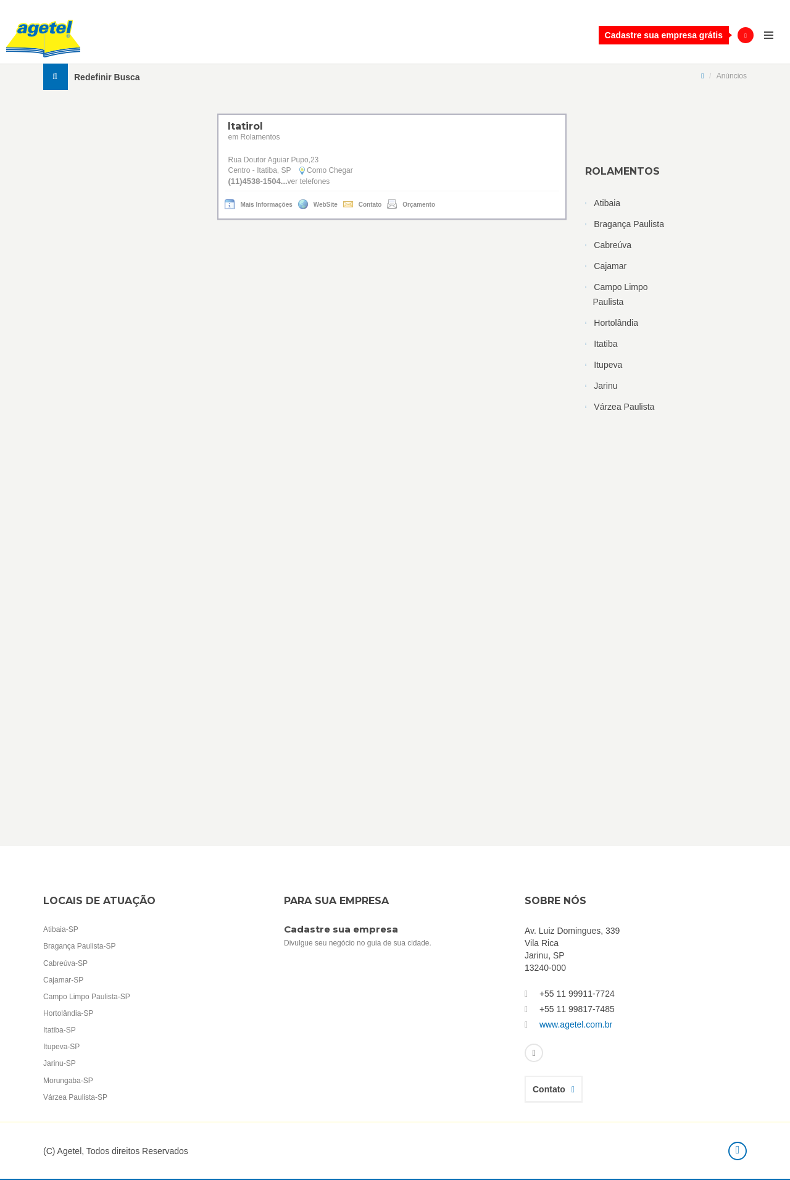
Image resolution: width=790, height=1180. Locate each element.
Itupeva (608, 365)
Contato (554, 1089)
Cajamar (610, 266)
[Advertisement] (666, 522)
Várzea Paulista (624, 407)
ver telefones (309, 181)
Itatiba (605, 344)
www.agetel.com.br (575, 1024)
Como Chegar (329, 170)
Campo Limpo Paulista (620, 294)
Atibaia (607, 203)
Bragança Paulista (629, 224)
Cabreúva (612, 245)
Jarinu (605, 386)
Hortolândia (616, 323)
